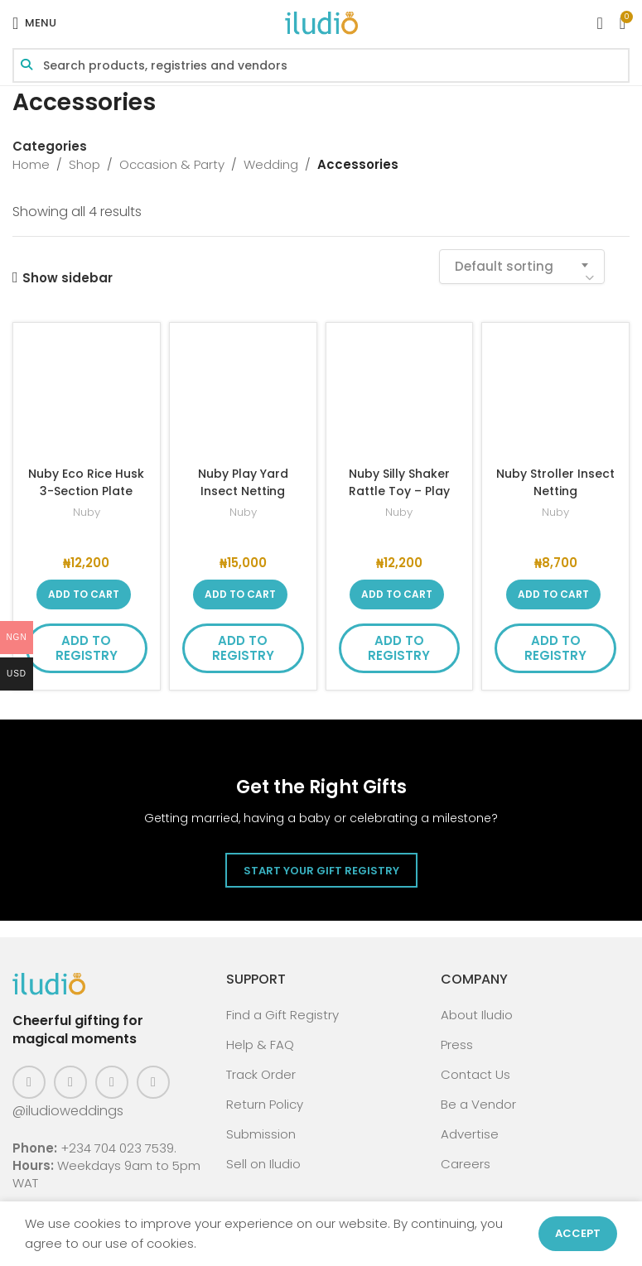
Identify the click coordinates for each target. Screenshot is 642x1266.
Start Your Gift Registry (321, 870)
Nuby (86, 512)
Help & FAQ (260, 1044)
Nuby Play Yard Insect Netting (243, 482)
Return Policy (264, 1104)
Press (457, 1044)
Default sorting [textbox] (504, 266)
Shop (84, 164)
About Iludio (477, 1014)
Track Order (261, 1074)
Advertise (470, 1134)
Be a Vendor (478, 1104)
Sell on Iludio (263, 1163)
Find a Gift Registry (282, 1014)
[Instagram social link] (70, 1082)
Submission (261, 1134)
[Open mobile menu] (34, 23)
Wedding (271, 164)
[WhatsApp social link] (153, 1082)
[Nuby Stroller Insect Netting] (555, 396)
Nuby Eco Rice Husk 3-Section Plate (86, 491)
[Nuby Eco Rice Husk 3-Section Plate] (86, 396)
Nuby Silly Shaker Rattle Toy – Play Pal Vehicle (399, 491)
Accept (578, 1233)
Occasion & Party (171, 164)
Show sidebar (67, 277)
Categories (49, 146)
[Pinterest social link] (111, 1082)
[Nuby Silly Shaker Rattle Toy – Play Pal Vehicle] (400, 396)
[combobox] (522, 266)
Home (31, 164)
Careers (465, 1163)
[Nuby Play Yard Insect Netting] (243, 396)
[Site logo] (321, 22)
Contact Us (475, 1074)
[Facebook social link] (29, 1082)
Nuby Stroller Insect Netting (555, 482)
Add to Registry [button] (87, 648)
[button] (83, 594)
